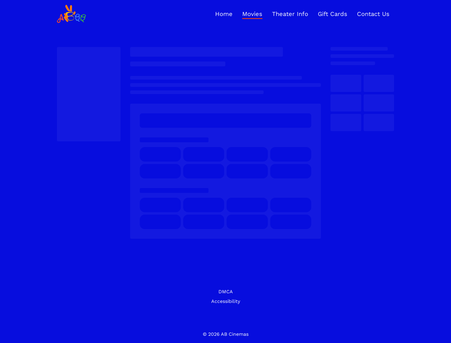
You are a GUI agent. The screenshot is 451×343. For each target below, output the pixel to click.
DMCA (225, 291)
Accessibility (225, 301)
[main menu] (302, 14)
